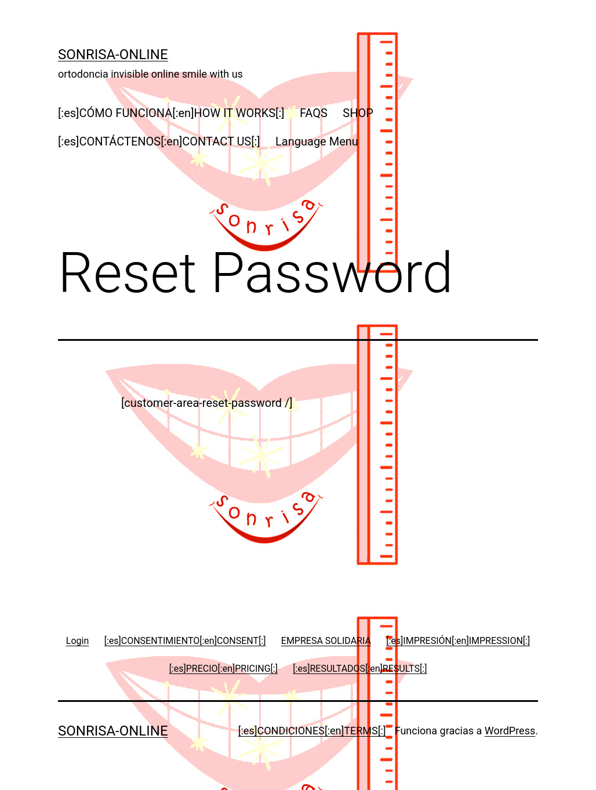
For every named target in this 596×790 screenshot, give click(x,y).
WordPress (510, 731)
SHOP (358, 113)
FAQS (314, 113)
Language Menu (316, 141)
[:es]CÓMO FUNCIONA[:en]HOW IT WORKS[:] (171, 113)
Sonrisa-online (113, 54)
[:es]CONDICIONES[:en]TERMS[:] (312, 731)
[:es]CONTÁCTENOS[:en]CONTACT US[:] (159, 141)
